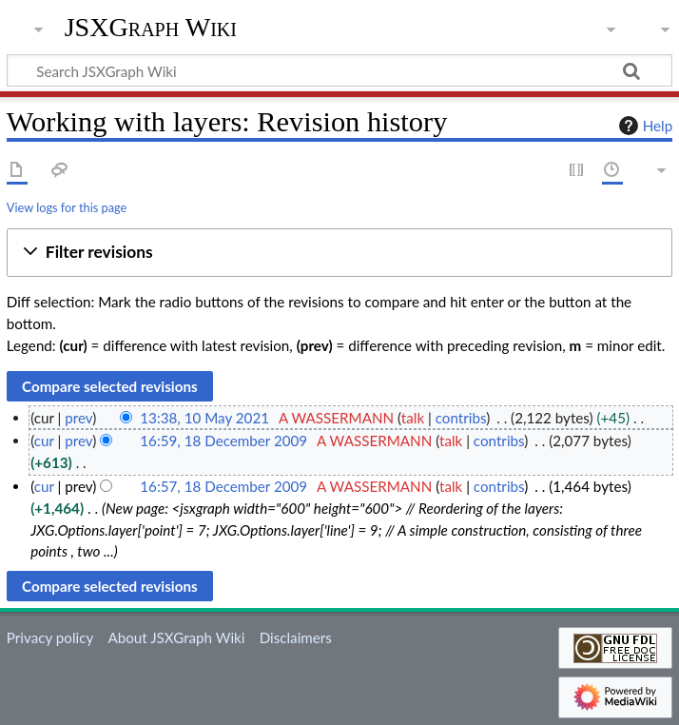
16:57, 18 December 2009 (223, 486)
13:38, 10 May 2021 (204, 417)
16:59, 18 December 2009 (223, 440)
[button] (339, 252)
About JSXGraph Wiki (175, 637)
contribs (461, 417)
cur (44, 440)
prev (78, 417)
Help (643, 125)
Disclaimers (296, 637)
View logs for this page (66, 207)
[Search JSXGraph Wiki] (339, 70)
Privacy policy (50, 637)
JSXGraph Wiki (151, 27)
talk (412, 417)
